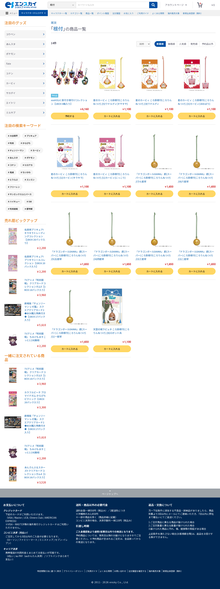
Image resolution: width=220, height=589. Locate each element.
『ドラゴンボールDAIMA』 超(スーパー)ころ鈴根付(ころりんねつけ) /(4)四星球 (111, 255)
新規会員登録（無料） (193, 13)
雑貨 (54, 22)
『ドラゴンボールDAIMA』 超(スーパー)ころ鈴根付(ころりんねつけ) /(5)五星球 (69, 255)
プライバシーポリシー (73, 571)
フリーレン (15, 186)
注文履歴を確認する (137, 571)
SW (30, 201)
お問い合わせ (120, 571)
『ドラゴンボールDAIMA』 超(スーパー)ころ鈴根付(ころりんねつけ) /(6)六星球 (196, 177)
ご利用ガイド (143, 13)
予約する (69, 116)
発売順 (193, 43)
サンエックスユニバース (21, 194)
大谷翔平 (14, 135)
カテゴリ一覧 (76, 13)
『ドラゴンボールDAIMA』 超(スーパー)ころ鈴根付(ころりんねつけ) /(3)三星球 (154, 255)
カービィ (36, 150)
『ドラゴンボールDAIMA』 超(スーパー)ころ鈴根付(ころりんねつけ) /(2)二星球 (196, 255)
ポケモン (31, 157)
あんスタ (14, 157)
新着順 (160, 43)
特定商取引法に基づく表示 (49, 571)
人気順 (182, 43)
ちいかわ (27, 172)
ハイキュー (15, 201)
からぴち (27, 143)
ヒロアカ (29, 165)
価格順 (171, 43)
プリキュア (32, 135)
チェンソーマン (17, 150)
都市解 (30, 208)
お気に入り (129, 13)
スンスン (31, 179)
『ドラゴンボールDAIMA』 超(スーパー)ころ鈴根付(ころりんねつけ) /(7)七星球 (154, 177)
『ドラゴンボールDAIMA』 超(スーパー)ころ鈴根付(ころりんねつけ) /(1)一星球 (69, 333)
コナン (13, 165)
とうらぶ (14, 179)
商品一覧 (90, 13)
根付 (58, 28)
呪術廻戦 (14, 208)
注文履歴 (116, 13)
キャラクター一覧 (59, 13)
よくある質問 (158, 13)
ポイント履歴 (103, 13)
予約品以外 (207, 43)
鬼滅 (12, 172)
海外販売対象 (174, 13)
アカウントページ (174, 4)
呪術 (12, 143)
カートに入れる (112, 116)
